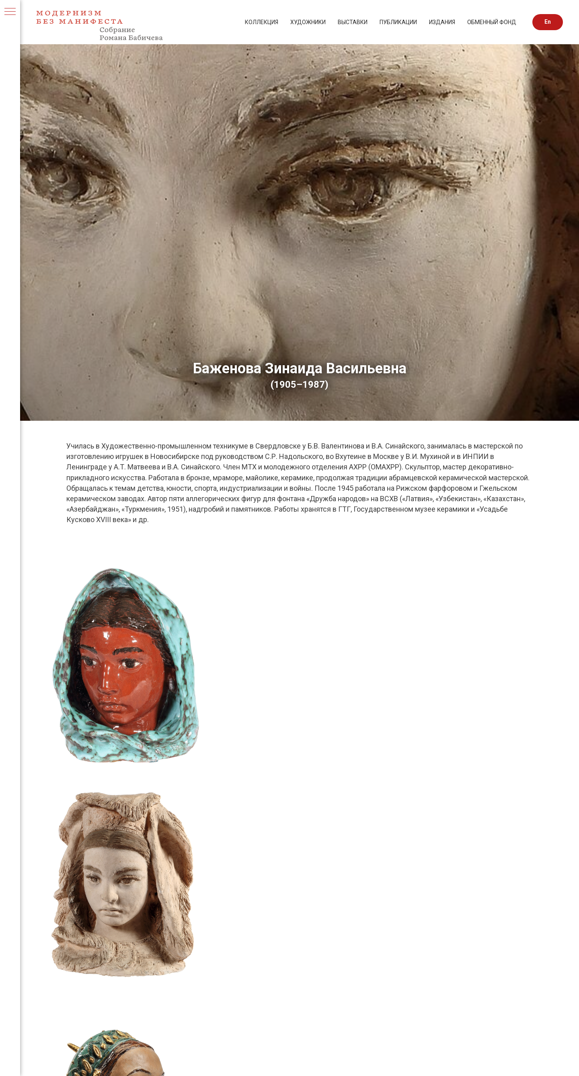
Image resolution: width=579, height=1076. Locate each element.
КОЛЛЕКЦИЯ (261, 22)
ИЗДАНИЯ (442, 22)
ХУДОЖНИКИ (308, 22)
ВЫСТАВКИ (353, 22)
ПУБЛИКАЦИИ (398, 22)
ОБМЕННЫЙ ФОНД (491, 22)
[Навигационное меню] (10, 12)
